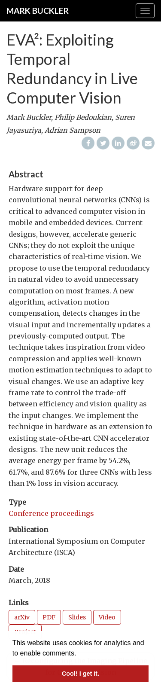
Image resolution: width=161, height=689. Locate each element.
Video (107, 617)
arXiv (22, 617)
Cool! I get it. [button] (80, 673)
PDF (49, 617)
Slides (77, 617)
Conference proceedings (51, 513)
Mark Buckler (37, 10)
